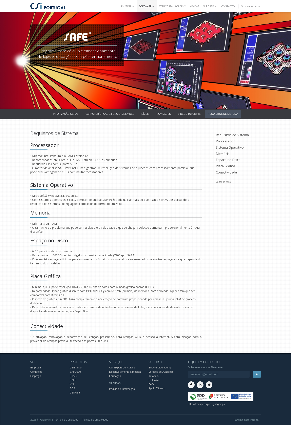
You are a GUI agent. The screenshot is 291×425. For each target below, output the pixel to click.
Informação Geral (65, 114)
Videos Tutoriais (189, 114)
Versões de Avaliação (161, 371)
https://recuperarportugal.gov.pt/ (206, 404)
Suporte (210, 6)
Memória (223, 153)
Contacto (228, 6)
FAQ (151, 384)
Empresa (128, 6)
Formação (115, 376)
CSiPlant (75, 392)
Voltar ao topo (223, 182)
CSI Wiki (154, 380)
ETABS (74, 376)
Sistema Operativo (230, 147)
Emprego (35, 376)
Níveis (145, 114)
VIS (72, 384)
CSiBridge (76, 367)
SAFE (73, 380)
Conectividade (226, 172)
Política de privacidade (95, 419)
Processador (225, 141)
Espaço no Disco (228, 160)
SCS (72, 388)
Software (147, 6)
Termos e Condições (66, 419)
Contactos (36, 371)
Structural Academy (172, 6)
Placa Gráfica (225, 166)
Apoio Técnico (157, 388)
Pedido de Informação (122, 388)
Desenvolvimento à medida (125, 371)
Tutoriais (153, 376)
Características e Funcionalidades (109, 114)
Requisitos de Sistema (223, 114)
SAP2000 (75, 371)
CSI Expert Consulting (122, 367)
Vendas (194, 6)
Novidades (163, 114)
